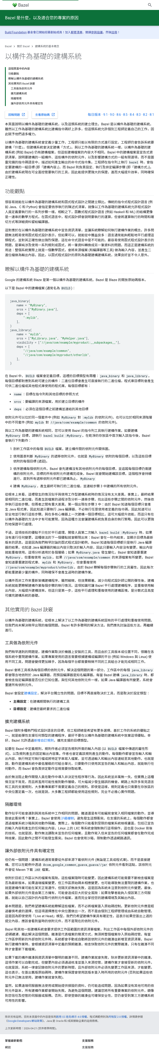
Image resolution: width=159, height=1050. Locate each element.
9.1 (105, 115)
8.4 (132, 115)
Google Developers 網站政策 (25, 1020)
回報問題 (16, 114)
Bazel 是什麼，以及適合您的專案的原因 (41, 17)
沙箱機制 (67, 818)
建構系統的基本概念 (47, 46)
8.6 (119, 115)
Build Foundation (16, 32)
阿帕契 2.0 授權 (117, 1016)
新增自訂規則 (44, 740)
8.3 (138, 115)
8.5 (125, 115)
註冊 (114, 32)
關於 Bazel (23, 46)
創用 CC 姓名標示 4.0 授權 (71, 1016)
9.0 (112, 115)
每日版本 (94, 115)
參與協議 (97, 32)
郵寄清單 (76, 32)
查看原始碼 (45, 114)
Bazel (8, 46)
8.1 (152, 115)
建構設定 (30, 693)
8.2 (145, 115)
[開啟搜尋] (149, 4)
